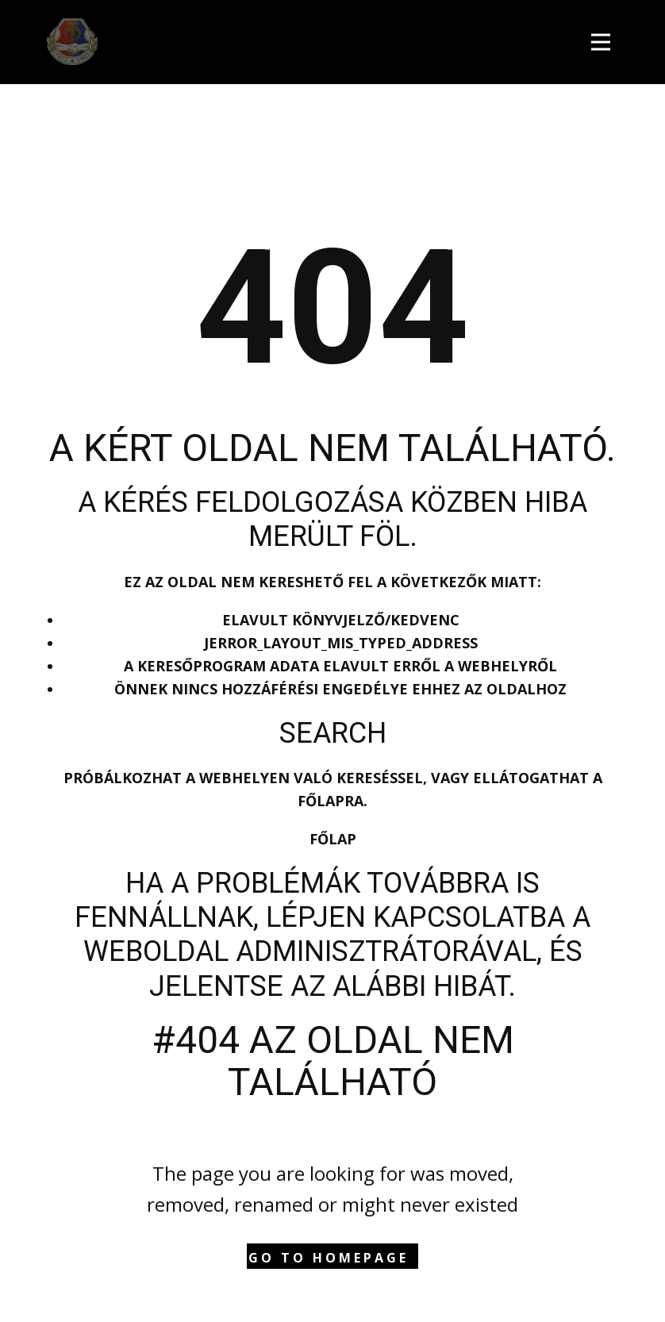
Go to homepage (328, 1257)
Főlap (332, 838)
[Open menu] (604, 40)
